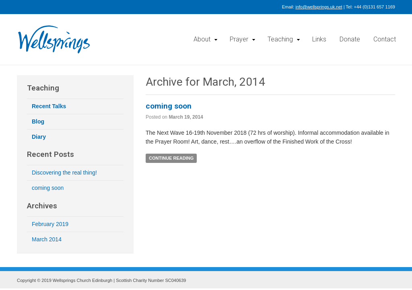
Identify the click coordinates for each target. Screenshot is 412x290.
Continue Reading (171, 158)
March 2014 (47, 239)
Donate (350, 39)
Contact (384, 39)
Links (319, 39)
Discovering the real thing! (64, 172)
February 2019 (50, 224)
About (202, 39)
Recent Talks (49, 106)
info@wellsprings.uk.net (318, 6)
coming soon (169, 106)
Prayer (239, 39)
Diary (39, 137)
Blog (38, 121)
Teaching (280, 39)
